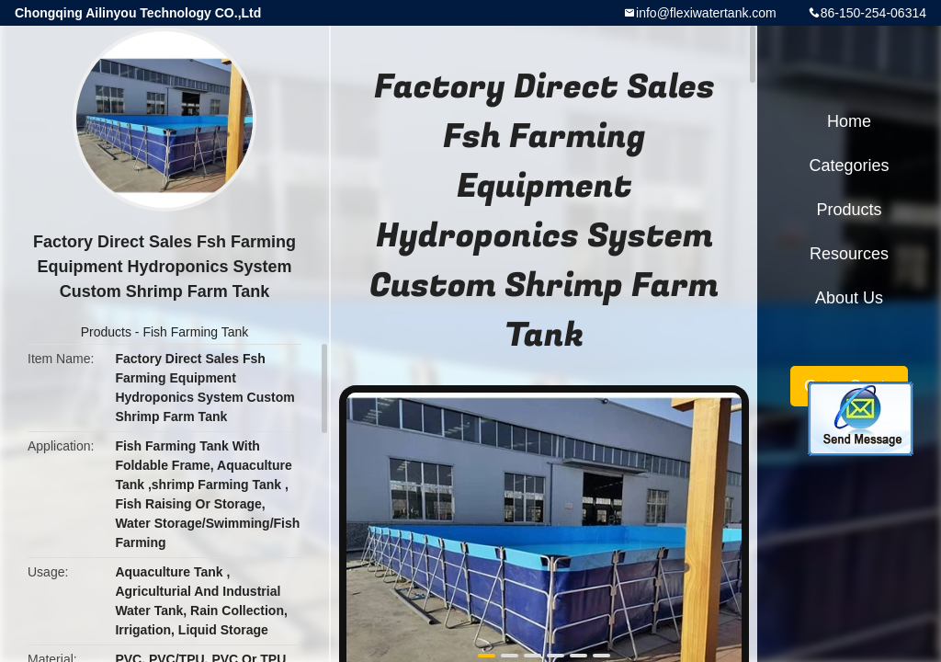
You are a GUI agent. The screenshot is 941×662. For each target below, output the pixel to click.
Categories (849, 165)
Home (849, 121)
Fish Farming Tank (195, 332)
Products (106, 332)
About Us (849, 298)
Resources (849, 254)
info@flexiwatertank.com (706, 13)
